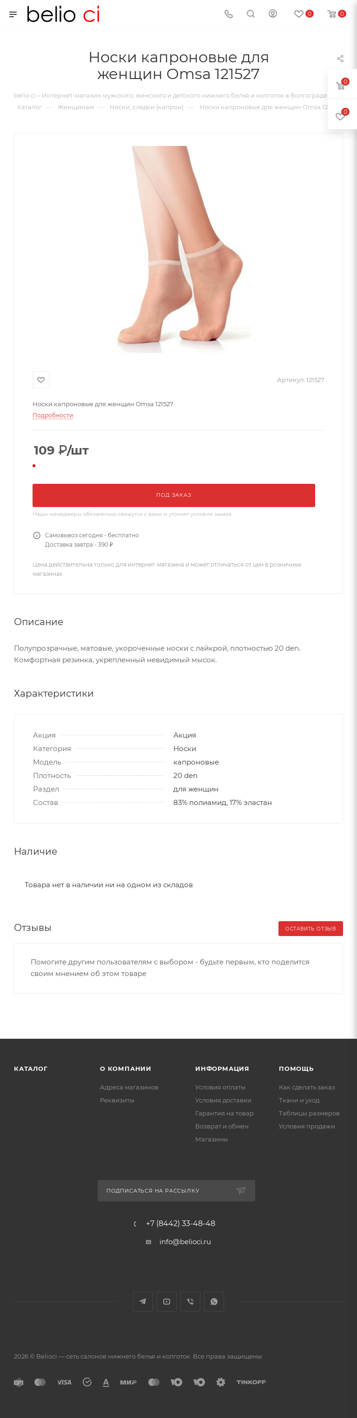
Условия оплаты (220, 1087)
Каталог (31, 1068)
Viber (190, 1302)
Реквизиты (117, 1100)
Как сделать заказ (307, 1087)
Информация (222, 1068)
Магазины (211, 1139)
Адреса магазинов (129, 1087)
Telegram (143, 1302)
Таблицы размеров (309, 1113)
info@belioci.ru (185, 1241)
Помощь (296, 1068)
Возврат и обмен (222, 1126)
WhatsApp (214, 1302)
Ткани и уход (299, 1100)
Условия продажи (307, 1126)
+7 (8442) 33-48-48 (180, 1223)
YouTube (167, 1302)
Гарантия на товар (224, 1113)
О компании (126, 1068)
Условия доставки (223, 1100)
